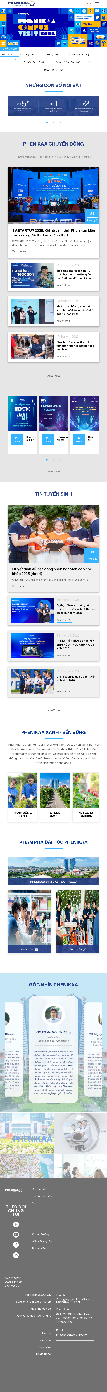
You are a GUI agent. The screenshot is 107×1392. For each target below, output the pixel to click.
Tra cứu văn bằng (43, 1196)
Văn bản (37, 1203)
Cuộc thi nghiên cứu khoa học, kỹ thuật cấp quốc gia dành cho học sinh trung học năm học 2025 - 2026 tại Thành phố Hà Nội (92, 439)
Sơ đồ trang (43, 1354)
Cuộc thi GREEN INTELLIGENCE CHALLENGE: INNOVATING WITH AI (34, 439)
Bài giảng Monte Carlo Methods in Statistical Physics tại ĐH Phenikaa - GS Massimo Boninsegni (63, 439)
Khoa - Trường (41, 1234)
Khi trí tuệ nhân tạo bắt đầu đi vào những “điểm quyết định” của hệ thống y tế (75, 310)
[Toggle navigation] (97, 4)
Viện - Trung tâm (42, 1241)
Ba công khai (40, 1189)
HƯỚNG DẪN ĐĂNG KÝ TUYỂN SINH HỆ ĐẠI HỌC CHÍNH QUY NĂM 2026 (75, 644)
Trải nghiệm (43, 1347)
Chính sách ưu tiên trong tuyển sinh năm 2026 (76, 678)
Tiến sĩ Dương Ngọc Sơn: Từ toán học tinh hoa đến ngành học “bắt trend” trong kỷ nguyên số (76, 274)
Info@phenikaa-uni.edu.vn (72, 1335)
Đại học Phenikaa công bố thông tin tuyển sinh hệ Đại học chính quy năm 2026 (76, 609)
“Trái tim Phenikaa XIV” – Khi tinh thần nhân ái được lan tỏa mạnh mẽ (75, 345)
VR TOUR (6, 54)
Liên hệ (46, 1333)
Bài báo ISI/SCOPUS (38, 1295)
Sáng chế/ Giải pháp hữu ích (33, 1302)
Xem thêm (19, 251)
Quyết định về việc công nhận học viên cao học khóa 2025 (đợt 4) (52, 571)
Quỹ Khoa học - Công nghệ (34, 1315)
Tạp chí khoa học (40, 1308)
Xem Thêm (53, 375)
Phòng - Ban (39, 1248)
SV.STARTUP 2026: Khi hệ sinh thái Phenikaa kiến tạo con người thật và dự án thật (53, 233)
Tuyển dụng (43, 1340)
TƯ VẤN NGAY (9, 48)
